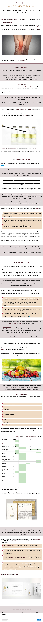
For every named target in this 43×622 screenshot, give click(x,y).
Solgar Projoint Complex (33, 436)
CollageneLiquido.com (21, 2)
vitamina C (3, 349)
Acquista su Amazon (21, 603)
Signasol (8, 574)
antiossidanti (22, 60)
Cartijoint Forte (28, 436)
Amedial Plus (16, 436)
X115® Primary (4, 430)
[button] (41, 614)
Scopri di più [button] (4, 619)
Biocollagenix (3, 574)
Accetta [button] (39, 619)
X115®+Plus (14, 540)
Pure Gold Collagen (14, 574)
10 (25, 310)
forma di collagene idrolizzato (15, 323)
